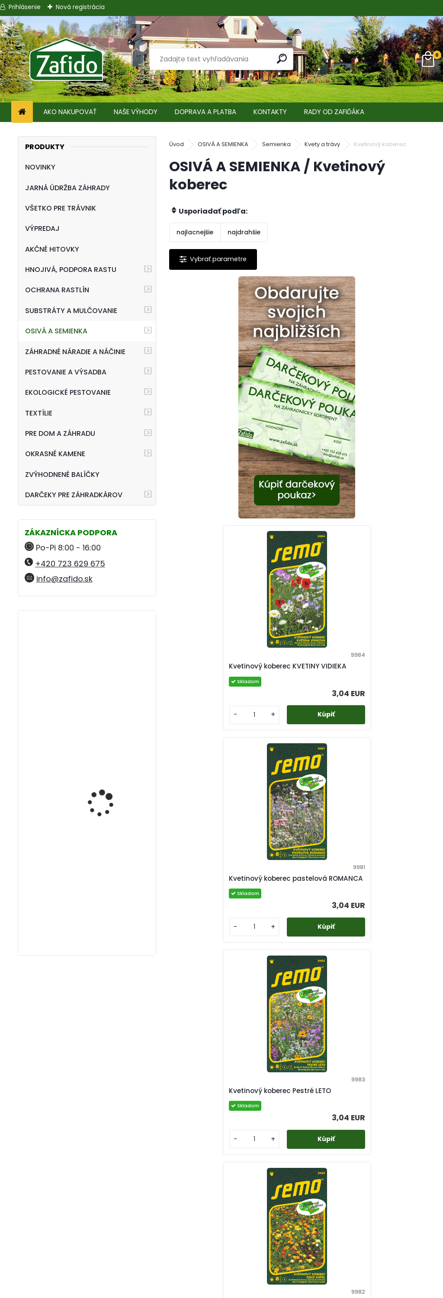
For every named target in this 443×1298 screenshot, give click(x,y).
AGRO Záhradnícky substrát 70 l (103, 857)
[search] (283, 59)
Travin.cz (369, 1273)
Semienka (276, 144)
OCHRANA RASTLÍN (57, 290)
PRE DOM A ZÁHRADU (60, 433)
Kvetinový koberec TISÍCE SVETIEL (221, 894)
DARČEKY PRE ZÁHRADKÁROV (73, 495)
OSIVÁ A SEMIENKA (56, 331)
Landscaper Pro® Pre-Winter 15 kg (107, 654)
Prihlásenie (25, 7)
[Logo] (65, 59)
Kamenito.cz (369, 1252)
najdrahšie (244, 232)
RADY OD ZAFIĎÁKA (334, 111)
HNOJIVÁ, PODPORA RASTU (70, 270)
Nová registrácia (80, 7)
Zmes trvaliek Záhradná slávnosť (347, 1116)
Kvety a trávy (322, 144)
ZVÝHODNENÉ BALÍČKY (62, 475)
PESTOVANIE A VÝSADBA (65, 372)
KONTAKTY (270, 111)
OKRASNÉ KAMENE (55, 454)
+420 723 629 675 (70, 563)
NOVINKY (40, 167)
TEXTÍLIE (38, 413)
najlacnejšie (195, 232)
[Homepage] (22, 112)
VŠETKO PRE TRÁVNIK (60, 208)
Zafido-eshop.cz (369, 1242)
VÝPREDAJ (42, 228)
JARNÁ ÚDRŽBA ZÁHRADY (67, 188)
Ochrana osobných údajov (221, 1242)
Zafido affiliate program (221, 1273)
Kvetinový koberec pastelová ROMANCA (228, 671)
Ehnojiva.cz (369, 1263)
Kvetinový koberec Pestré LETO (357, 671)
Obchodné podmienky (221, 1232)
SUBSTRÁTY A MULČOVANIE (71, 311)
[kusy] (326, 502)
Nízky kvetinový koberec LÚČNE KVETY (357, 894)
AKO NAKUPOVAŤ (69, 111)
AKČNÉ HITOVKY (52, 249)
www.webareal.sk (257, 1289)
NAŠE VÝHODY (135, 111)
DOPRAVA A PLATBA (205, 111)
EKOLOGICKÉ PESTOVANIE (68, 392)
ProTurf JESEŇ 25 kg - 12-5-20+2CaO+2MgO (108, 756)
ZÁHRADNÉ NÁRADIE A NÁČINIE (75, 352)
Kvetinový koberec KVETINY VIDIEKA (351, 435)
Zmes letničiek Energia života (227, 1116)
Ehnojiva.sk (369, 1232)
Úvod (176, 144)
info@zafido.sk (64, 578)
